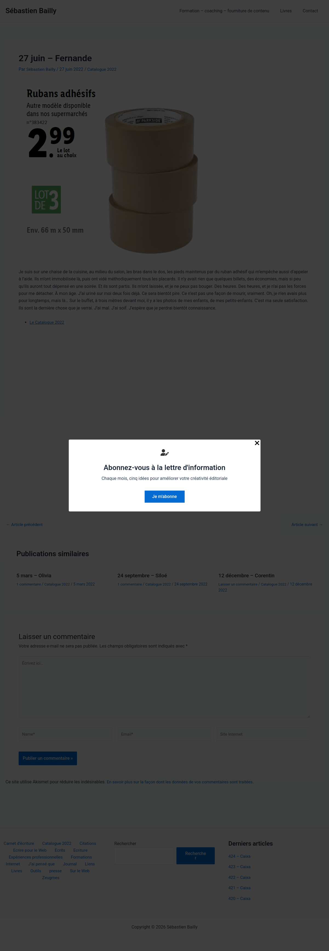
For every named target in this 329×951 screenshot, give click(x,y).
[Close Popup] (257, 443)
